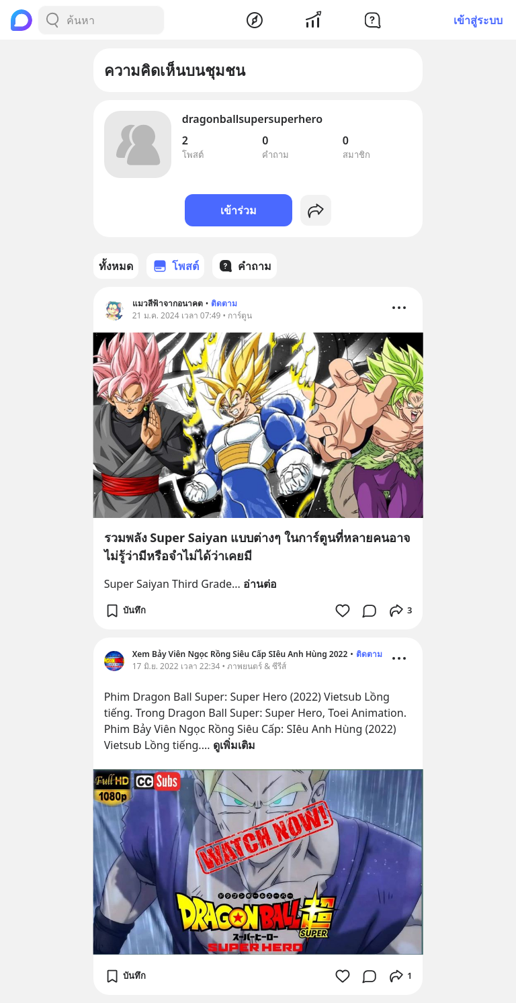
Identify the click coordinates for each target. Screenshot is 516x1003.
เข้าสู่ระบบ (478, 20)
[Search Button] (52, 20)
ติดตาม (224, 303)
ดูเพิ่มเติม (234, 745)
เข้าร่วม (238, 210)
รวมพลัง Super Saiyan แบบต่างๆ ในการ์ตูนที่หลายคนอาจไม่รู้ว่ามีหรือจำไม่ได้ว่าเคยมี (257, 546)
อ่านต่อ (260, 583)
